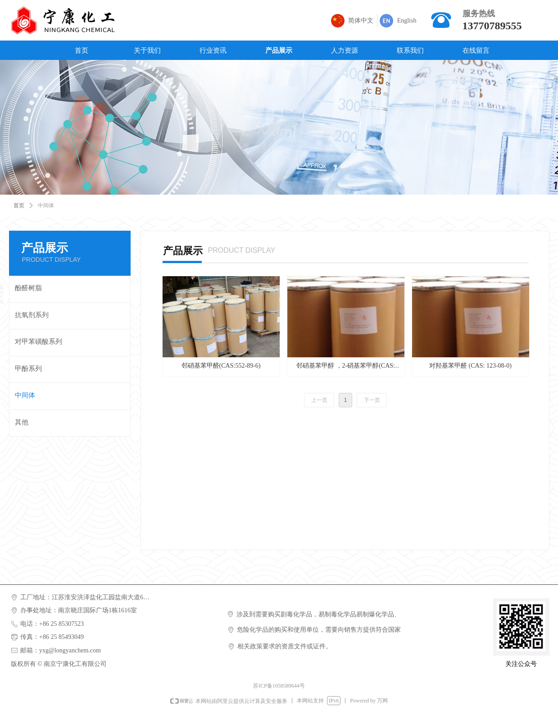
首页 (19, 205)
